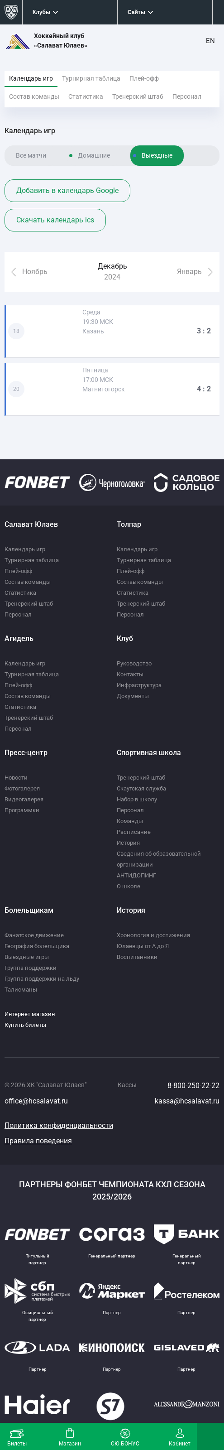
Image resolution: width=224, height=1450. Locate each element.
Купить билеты (25, 1024)
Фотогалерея (22, 788)
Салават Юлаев (31, 524)
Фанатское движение (34, 935)
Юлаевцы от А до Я (143, 946)
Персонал (186, 96)
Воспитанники (137, 957)
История (128, 842)
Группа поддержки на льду (42, 978)
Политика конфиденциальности (59, 1125)
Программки (22, 810)
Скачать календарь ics (55, 220)
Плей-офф (144, 78)
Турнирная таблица (91, 78)
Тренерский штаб (137, 96)
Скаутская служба (141, 788)
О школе (128, 886)
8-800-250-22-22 (193, 1085)
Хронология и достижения (153, 935)
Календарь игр (31, 78)
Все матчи (31, 155)
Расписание (134, 832)
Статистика (85, 96)
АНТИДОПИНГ (136, 875)
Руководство (134, 663)
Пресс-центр (26, 752)
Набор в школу (137, 799)
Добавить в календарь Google (67, 190)
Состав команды (34, 96)
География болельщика (37, 946)
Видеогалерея (24, 799)
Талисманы (21, 989)
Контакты (130, 674)
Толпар (129, 524)
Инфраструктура (139, 685)
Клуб (125, 638)
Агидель (19, 638)
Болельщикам (29, 910)
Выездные (157, 155)
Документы (133, 696)
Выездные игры (27, 957)
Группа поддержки (31, 967)
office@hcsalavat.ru (36, 1101)
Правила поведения (38, 1141)
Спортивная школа (149, 752)
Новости (16, 777)
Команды (130, 821)
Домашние (94, 155)
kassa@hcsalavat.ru (187, 1101)
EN (210, 41)
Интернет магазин (30, 1014)
